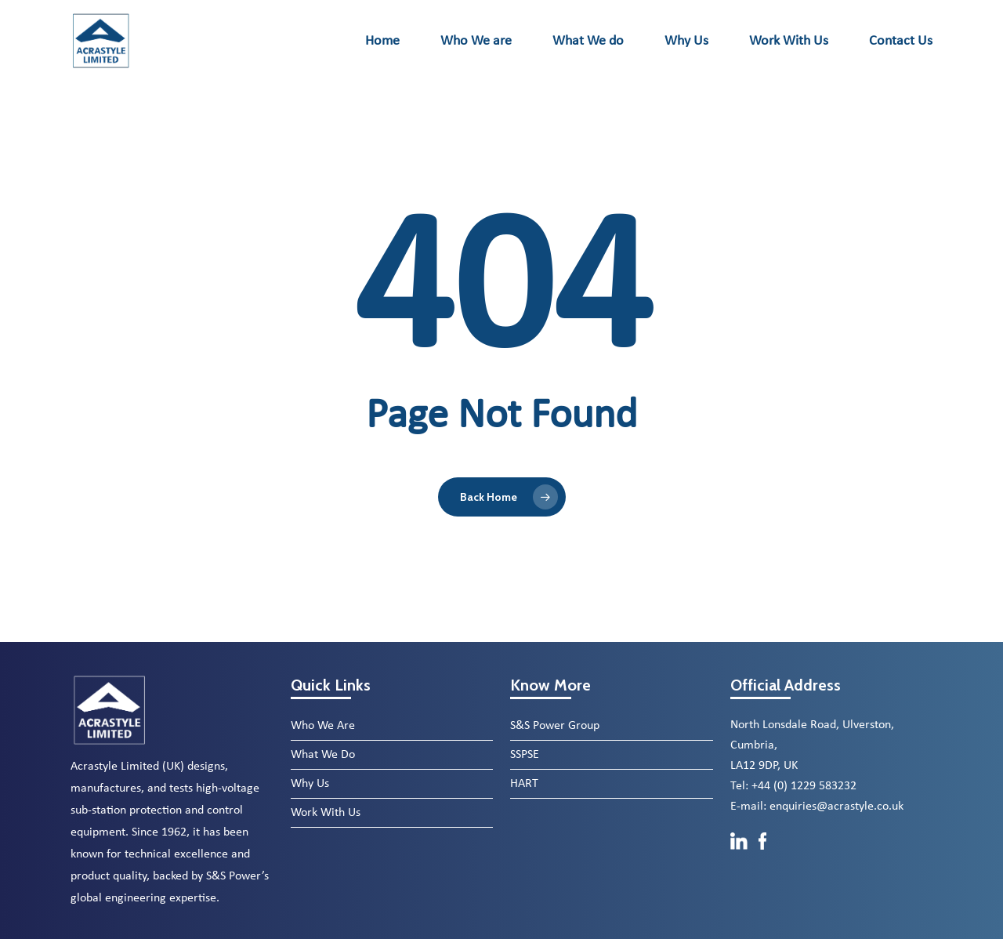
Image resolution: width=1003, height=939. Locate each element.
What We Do (323, 755)
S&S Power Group (554, 726)
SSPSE (524, 755)
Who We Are (323, 726)
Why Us (310, 784)
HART (524, 784)
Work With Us (325, 813)
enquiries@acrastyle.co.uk (836, 806)
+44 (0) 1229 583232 (803, 786)
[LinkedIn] (740, 857)
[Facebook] (763, 857)
